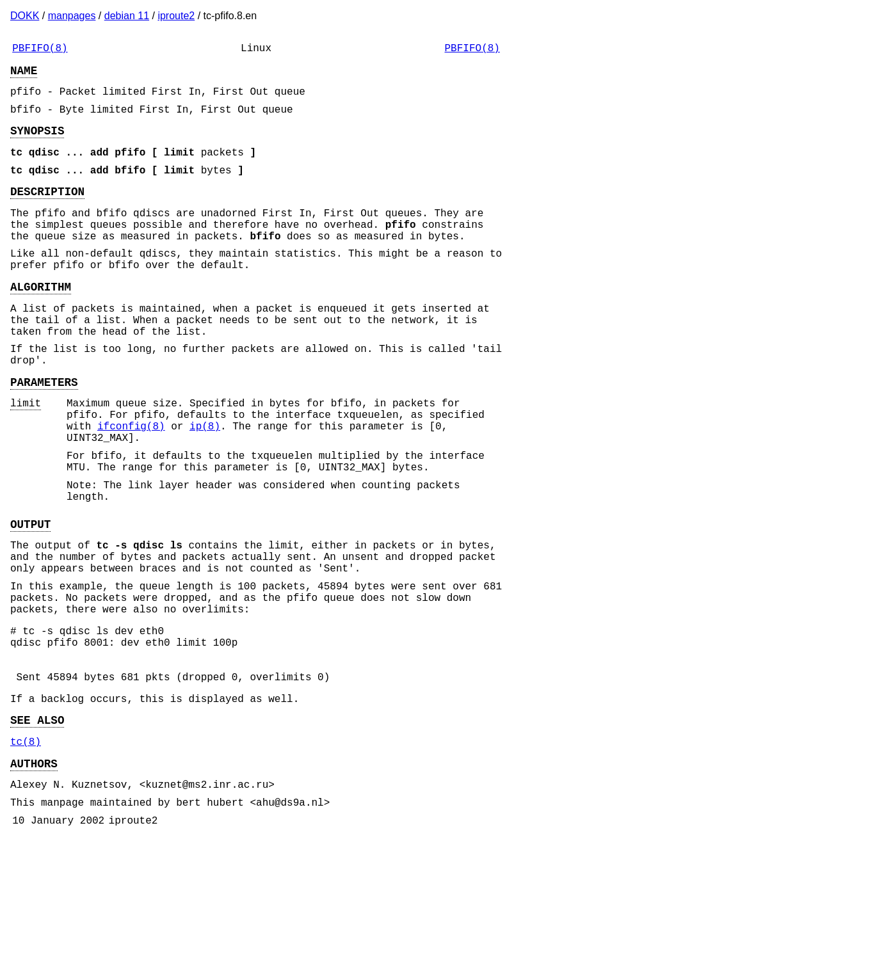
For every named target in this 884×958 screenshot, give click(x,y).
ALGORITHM (40, 322)
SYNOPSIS (37, 142)
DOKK (24, 15)
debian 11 (126, 15)
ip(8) (204, 484)
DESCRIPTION (47, 211)
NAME (23, 75)
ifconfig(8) (131, 484)
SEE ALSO (37, 826)
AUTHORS (34, 875)
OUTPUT (30, 597)
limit (25, 456)
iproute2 (176, 15)
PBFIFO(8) (39, 50)
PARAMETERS (44, 432)
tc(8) (25, 851)
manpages (72, 15)
